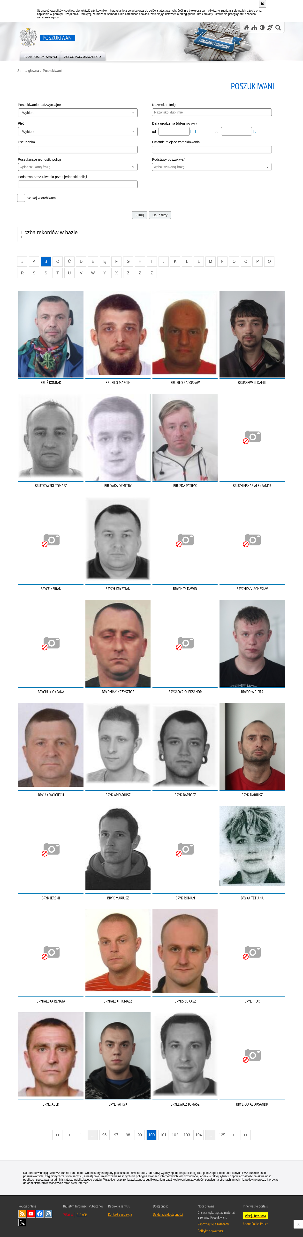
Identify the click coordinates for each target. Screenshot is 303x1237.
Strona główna (29, 70)
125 (222, 1129)
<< (56, 1127)
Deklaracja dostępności (168, 1208)
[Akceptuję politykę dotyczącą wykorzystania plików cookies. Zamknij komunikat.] (262, 4)
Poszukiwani (53, 70)
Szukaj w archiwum (42, 198)
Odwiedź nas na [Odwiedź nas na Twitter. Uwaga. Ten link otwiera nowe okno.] (22, 1216)
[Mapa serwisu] (254, 27)
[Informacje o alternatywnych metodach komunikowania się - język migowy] (270, 27)
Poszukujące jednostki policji (40, 159)
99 (140, 1129)
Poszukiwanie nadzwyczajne (40, 104)
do (216, 131)
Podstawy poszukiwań (168, 159)
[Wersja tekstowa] (262, 27)
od (154, 131)
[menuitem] (41, 56)
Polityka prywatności (211, 1224)
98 (128, 1129)
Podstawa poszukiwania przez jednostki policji (53, 177)
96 (104, 1129)
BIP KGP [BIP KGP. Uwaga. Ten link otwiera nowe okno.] (81, 1208)
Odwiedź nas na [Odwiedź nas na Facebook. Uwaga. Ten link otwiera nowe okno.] (40, 1207)
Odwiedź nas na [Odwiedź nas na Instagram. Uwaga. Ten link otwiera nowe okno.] (48, 1207)
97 (116, 1129)
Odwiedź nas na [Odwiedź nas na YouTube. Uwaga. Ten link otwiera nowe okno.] (31, 1207)
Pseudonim (27, 142)
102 (175, 1129)
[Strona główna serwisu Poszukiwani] (246, 27)
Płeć (22, 123)
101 (163, 1129)
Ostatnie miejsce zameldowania (176, 142)
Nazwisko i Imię (163, 104)
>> (244, 1127)
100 (151, 1129)
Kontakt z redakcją (120, 1208)
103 (186, 1129)
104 (198, 1129)
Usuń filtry (159, 215)
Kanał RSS (22, 1207)
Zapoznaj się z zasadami (213, 1217)
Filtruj (140, 215)
